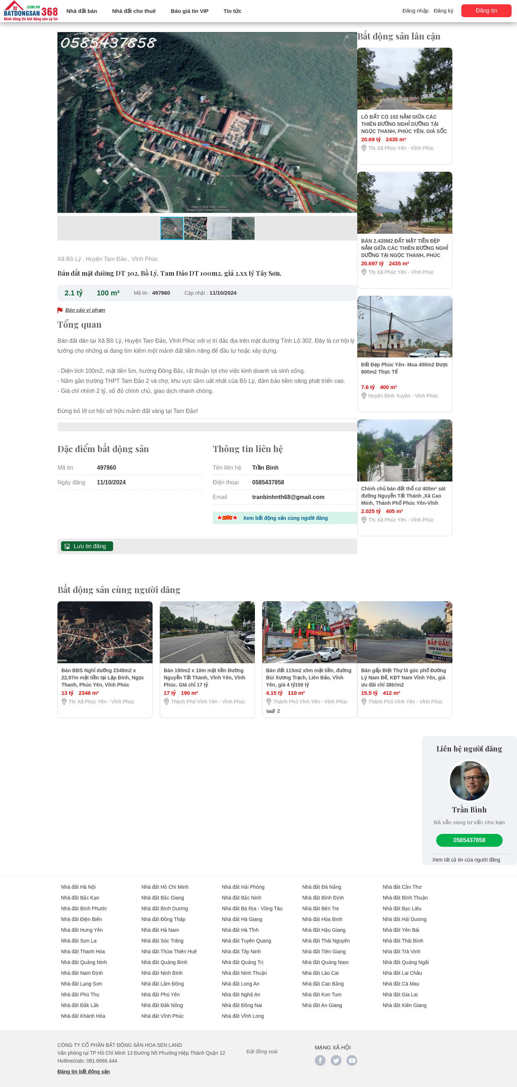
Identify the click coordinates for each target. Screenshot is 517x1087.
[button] (351, 36)
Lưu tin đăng (90, 542)
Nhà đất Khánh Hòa (83, 1010)
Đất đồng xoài (262, 1046)
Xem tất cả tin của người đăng (466, 854)
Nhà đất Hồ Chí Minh (164, 881)
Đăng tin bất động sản (83, 1066)
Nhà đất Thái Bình (403, 935)
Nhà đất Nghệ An (241, 989)
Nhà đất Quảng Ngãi (406, 956)
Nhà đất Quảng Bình (164, 956)
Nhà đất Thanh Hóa (83, 946)
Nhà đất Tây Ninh (241, 946)
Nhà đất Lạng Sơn (81, 978)
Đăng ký (443, 11)
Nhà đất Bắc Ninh (241, 892)
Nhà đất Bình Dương (164, 903)
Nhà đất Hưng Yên (82, 924)
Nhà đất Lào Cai (320, 967)
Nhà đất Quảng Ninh (84, 956)
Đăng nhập (415, 11)
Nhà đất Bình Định (323, 892)
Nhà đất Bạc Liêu (402, 903)
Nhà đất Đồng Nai (242, 999)
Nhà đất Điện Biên (81, 913)
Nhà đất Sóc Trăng (162, 935)
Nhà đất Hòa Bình (322, 913)
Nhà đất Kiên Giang (405, 999)
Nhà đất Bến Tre (320, 903)
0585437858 (469, 834)
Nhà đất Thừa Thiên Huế (169, 946)
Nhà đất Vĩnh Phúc (162, 1010)
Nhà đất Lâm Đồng (162, 978)
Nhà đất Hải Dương (405, 913)
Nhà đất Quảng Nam (325, 956)
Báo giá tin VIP (190, 11)
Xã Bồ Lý (69, 259)
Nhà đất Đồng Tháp (163, 913)
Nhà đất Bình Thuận (405, 892)
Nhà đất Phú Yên (160, 989)
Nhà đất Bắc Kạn (80, 892)
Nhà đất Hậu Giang (323, 924)
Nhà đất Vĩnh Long (243, 1010)
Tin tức (233, 11)
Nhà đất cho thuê (134, 11)
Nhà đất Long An (241, 978)
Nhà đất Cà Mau (401, 978)
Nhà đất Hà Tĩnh (240, 924)
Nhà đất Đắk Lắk (80, 999)
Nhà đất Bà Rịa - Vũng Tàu (252, 903)
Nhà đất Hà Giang (242, 913)
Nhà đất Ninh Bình (162, 967)
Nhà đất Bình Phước (84, 903)
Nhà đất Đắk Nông (162, 999)
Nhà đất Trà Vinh (401, 946)
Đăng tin (486, 11)
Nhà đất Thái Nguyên (326, 935)
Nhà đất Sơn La (79, 935)
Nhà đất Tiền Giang (324, 946)
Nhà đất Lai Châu (402, 967)
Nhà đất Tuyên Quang (246, 935)
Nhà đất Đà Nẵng (321, 881)
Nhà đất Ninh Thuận (244, 967)
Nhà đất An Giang (322, 999)
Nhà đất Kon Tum (321, 989)
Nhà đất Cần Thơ (402, 881)
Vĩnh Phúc (144, 259)
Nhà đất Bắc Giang (162, 892)
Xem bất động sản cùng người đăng (285, 514)
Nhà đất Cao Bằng (323, 978)
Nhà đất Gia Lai (400, 989)
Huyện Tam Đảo (106, 259)
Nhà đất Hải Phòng (243, 881)
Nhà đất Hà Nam (160, 924)
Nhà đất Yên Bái (401, 924)
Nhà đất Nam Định (82, 967)
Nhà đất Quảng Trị (243, 956)
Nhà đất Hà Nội (78, 881)
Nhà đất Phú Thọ (80, 989)
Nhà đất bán (81, 11)
